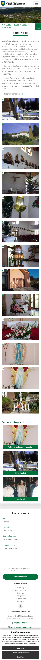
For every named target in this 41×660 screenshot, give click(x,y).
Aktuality (20, 588)
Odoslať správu (20, 577)
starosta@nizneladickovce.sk (21, 627)
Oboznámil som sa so (18, 570)
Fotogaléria (20, 596)
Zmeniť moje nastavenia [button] (20, 652)
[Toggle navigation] (36, 3)
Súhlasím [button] (20, 648)
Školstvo (20, 593)
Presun (16, 25)
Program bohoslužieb (13, 94)
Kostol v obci (7, 27)
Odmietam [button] (20, 657)
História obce (20, 590)
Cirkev (8, 25)
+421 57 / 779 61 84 (22, 623)
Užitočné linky (20, 598)
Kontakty (20, 601)
